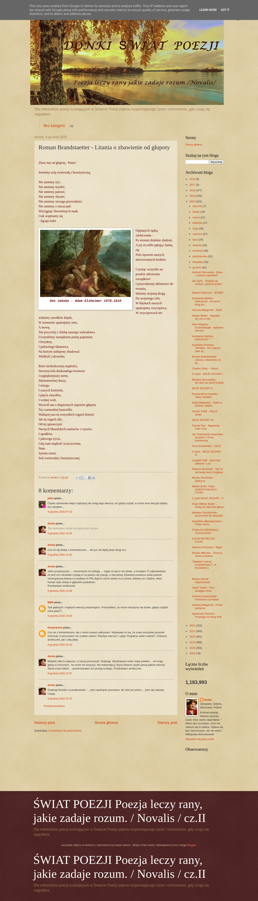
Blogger (191, 845)
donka (51, 523)
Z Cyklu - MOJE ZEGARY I (207, 373)
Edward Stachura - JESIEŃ (207, 292)
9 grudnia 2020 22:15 (60, 698)
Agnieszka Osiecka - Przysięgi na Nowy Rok (207, 615)
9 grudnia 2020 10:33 (60, 533)
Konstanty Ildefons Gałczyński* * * (202, 338)
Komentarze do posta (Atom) (65, 730)
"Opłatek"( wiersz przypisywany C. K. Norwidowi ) (204, 564)
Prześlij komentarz (54, 706)
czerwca (197, 233)
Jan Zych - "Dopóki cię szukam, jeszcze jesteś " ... (207, 284)
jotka (51, 498)
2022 (192, 631)
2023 (192, 636)
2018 (192, 190)
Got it (225, 9)
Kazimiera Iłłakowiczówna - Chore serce (207, 523)
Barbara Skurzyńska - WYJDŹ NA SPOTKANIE (208, 381)
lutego (196, 211)
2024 (192, 642)
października (200, 256)
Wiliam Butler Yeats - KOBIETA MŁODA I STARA (204, 489)
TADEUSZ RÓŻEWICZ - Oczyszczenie (206, 531)
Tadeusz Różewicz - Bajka (207, 547)
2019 (192, 195)
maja (195, 228)
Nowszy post (44, 723)
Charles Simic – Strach (205, 368)
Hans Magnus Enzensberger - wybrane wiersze (207, 327)
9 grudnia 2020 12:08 (60, 590)
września (197, 250)
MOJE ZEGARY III (202, 419)
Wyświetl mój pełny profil (199, 739)
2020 (192, 201)
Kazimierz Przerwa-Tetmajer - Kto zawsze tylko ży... (206, 348)
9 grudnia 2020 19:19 (60, 644)
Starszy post (167, 723)
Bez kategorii (54, 125)
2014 (192, 179)
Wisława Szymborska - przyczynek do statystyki (207, 514)
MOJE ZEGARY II (202, 388)
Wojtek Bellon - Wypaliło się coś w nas (206, 317)
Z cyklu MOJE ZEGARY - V (207, 498)
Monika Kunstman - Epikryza (203, 479)
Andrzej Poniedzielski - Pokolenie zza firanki (205, 598)
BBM (50, 602)
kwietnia (197, 222)
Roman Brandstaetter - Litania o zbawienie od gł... (206, 359)
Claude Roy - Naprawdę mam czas (206, 427)
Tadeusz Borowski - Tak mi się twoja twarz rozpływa (207, 470)
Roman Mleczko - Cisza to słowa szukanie (207, 554)
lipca (195, 239)
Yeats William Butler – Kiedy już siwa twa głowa (208, 505)
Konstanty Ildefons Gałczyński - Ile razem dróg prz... (206, 301)
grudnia (197, 267)
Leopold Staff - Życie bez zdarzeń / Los (206, 462)
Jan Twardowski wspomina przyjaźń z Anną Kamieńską (207, 437)
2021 (192, 625)
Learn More (208, 9)
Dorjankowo (55, 627)
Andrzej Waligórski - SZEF (207, 309)
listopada (198, 261)
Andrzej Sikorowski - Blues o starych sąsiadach (207, 274)
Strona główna (106, 723)
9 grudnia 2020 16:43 (60, 615)
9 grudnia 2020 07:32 (60, 511)
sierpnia (197, 245)
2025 (192, 647)
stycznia (197, 206)
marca (196, 217)
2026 (192, 653)
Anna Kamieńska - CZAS (206, 445)
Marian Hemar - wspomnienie (201, 580)
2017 (192, 184)
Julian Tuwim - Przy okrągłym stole (203, 589)
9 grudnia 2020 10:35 (60, 554)
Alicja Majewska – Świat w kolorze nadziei (207, 404)
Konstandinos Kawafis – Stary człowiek (206, 395)
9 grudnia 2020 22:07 (60, 673)
